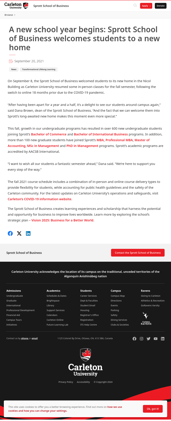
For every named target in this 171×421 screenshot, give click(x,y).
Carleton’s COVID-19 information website (39, 200)
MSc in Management (43, 147)
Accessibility (83, 383)
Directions (116, 302)
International (13, 306)
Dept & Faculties (89, 302)
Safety (114, 316)
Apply (144, 5)
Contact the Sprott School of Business (138, 254)
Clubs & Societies (120, 326)
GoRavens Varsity (150, 306)
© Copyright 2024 (103, 383)
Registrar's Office (89, 316)
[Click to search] (134, 6)
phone (25, 339)
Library (50, 306)
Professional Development (20, 311)
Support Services (56, 311)
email (35, 339)
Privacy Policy (65, 383)
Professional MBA (119, 141)
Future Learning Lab (57, 326)
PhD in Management (82, 147)
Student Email (87, 306)
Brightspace (53, 302)
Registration (86, 321)
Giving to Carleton (150, 297)
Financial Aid (13, 316)
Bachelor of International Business (101, 135)
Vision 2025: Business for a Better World (62, 221)
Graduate (11, 302)
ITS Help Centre (88, 326)
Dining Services (119, 321)
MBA (100, 141)
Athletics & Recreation (153, 302)
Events (114, 306)
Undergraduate (14, 297)
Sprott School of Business (51, 6)
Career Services (88, 297)
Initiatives (11, 326)
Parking (115, 311)
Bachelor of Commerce (49, 135)
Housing (84, 311)
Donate (160, 5)
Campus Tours (14, 321)
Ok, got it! (153, 409)
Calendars (52, 316)
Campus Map (118, 297)
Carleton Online (55, 321)
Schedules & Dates (57, 297)
